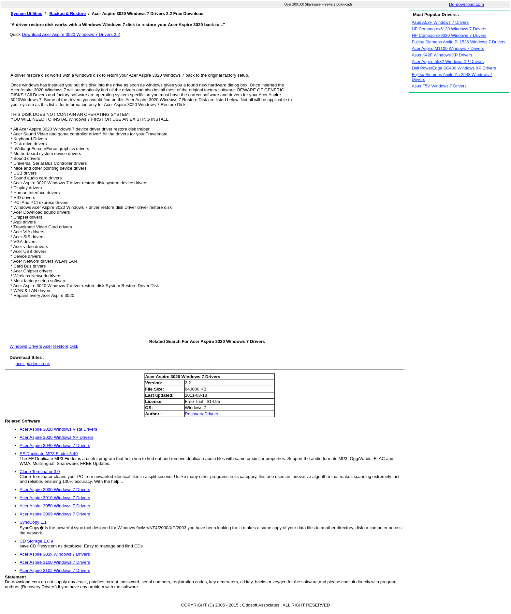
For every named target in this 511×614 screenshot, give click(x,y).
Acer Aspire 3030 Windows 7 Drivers (55, 489)
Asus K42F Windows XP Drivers (442, 55)
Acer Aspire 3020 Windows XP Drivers (56, 437)
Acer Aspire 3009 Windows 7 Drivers (55, 514)
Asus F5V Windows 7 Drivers (439, 86)
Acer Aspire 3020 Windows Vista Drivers (58, 429)
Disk (74, 346)
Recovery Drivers (201, 413)
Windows (18, 346)
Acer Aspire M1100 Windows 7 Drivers (448, 48)
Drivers (35, 346)
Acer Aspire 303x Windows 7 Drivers (55, 554)
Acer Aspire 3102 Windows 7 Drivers (55, 570)
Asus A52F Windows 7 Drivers (440, 22)
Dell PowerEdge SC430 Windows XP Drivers (454, 68)
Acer (47, 346)
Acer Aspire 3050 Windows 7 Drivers (55, 505)
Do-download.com (466, 4)
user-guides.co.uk (33, 363)
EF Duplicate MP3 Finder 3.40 (49, 453)
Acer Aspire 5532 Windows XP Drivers (448, 61)
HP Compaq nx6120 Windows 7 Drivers (449, 28)
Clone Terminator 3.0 (40, 471)
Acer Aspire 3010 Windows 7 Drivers (55, 497)
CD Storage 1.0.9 (36, 541)
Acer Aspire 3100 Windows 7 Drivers (55, 562)
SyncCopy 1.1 (33, 522)
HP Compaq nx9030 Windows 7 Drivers (449, 35)
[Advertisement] (207, 51)
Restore (60, 346)
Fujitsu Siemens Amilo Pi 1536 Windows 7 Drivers (458, 41)
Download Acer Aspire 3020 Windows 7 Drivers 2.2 (71, 34)
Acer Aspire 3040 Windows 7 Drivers (55, 445)
